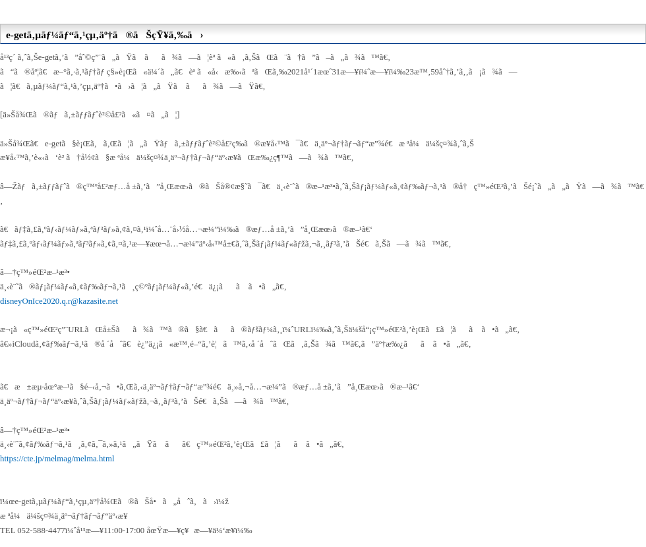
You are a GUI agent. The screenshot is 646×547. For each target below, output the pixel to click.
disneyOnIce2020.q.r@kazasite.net (59, 301)
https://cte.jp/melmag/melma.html (57, 458)
